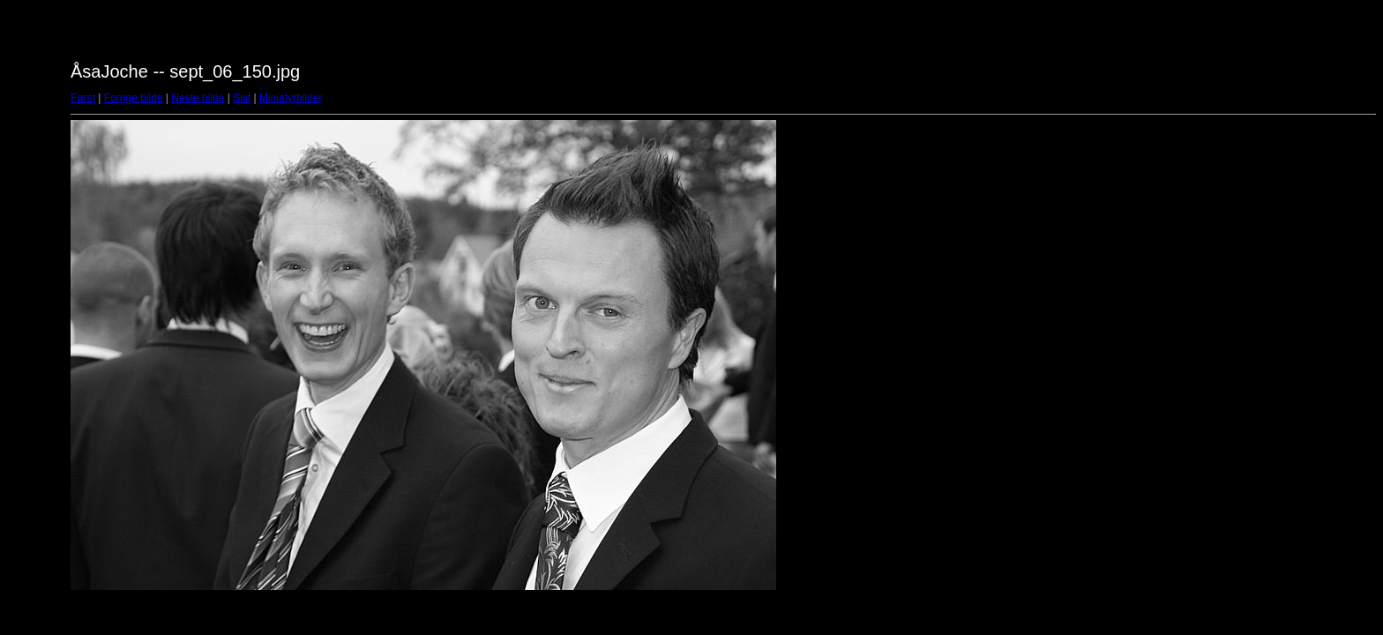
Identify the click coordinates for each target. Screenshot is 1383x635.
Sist (241, 98)
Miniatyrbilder (290, 98)
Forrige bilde (133, 98)
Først (83, 98)
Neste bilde (197, 98)
